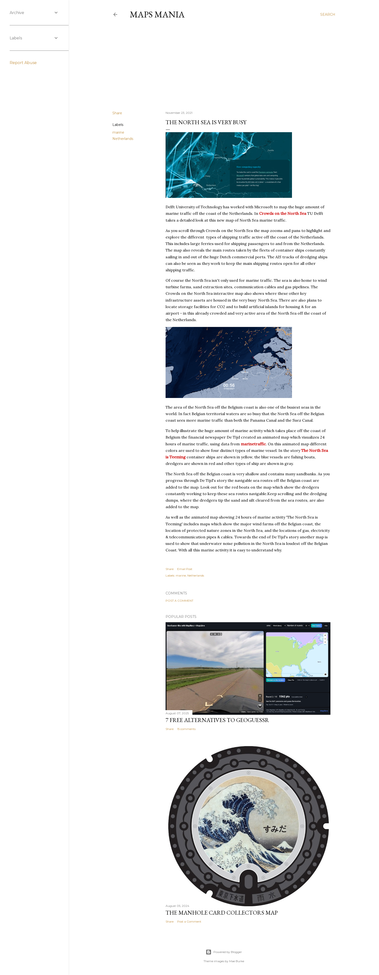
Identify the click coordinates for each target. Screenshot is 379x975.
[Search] (327, 14)
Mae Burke (236, 961)
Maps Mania (157, 14)
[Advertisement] (224, 65)
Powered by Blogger (224, 952)
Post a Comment (179, 600)
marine (118, 132)
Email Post (184, 569)
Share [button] (117, 113)
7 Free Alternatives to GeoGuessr (217, 720)
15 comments (186, 729)
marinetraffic (253, 443)
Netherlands (122, 139)
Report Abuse (23, 62)
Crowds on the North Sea (282, 213)
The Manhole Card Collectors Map (222, 912)
